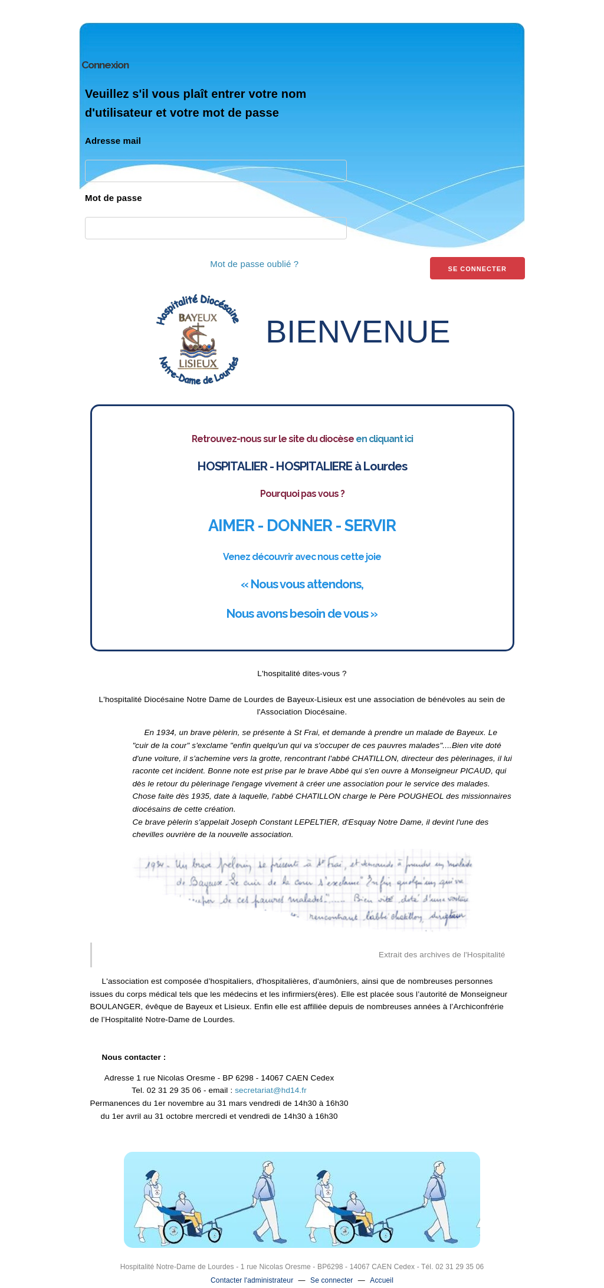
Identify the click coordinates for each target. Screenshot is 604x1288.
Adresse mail (113, 141)
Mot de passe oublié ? (254, 264)
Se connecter (331, 1280)
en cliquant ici (384, 438)
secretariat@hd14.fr (271, 1090)
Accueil (381, 1280)
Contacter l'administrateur (252, 1280)
